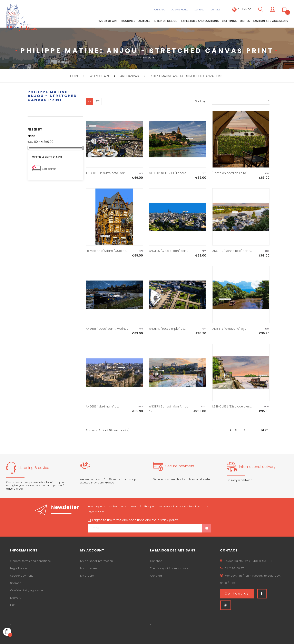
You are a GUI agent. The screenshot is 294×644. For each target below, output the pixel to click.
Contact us (237, 593)
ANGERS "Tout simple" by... (167, 328)
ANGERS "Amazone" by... (229, 328)
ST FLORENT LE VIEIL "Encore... (168, 173)
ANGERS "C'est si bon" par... (168, 251)
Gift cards (49, 168)
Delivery (15, 597)
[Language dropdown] (241, 9)
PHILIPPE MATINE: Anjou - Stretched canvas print (52, 95)
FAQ (12, 605)
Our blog (156, 575)
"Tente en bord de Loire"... (230, 173)
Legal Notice (18, 568)
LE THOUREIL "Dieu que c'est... (232, 406)
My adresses (88, 568)
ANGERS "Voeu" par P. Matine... (107, 328)
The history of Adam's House (169, 568)
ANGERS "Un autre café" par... (106, 173)
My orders (87, 575)
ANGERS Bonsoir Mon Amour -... (169, 408)
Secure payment (21, 575)
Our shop (156, 561)
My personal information (96, 561)
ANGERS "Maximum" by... (103, 406)
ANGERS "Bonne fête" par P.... (232, 251)
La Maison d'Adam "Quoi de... (107, 251)
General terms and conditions (30, 561)
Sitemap (15, 583)
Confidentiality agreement (27, 590)
